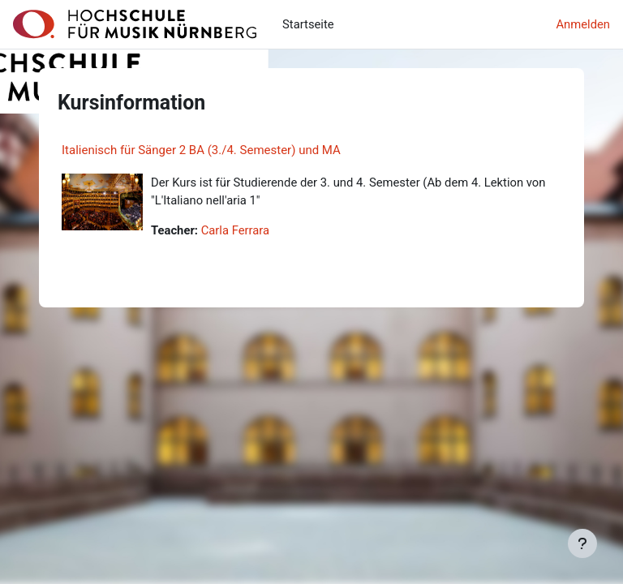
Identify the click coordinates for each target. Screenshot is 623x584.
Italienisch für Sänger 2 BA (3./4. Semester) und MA (201, 150)
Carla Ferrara (235, 230)
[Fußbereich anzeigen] (582, 543)
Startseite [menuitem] (308, 24)
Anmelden (583, 24)
